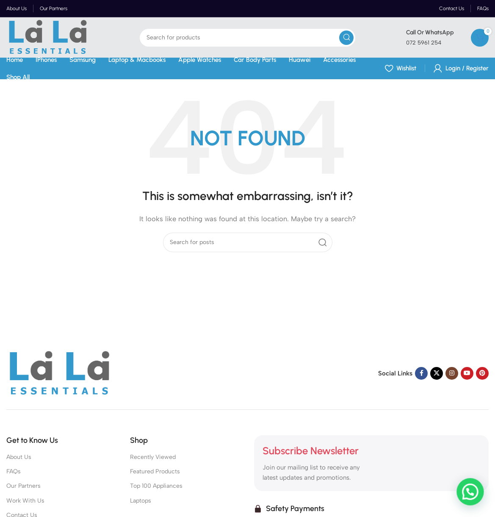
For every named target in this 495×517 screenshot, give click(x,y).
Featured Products (155, 471)
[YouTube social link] (467, 373)
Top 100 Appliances (156, 485)
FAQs (13, 471)
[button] (472, 497)
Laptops (140, 500)
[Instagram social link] (451, 373)
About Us (18, 457)
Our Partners (23, 485)
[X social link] (436, 373)
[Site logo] (47, 37)
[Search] (247, 38)
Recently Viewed (153, 457)
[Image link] (59, 373)
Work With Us (25, 500)
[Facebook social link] (421, 373)
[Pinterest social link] (482, 373)
